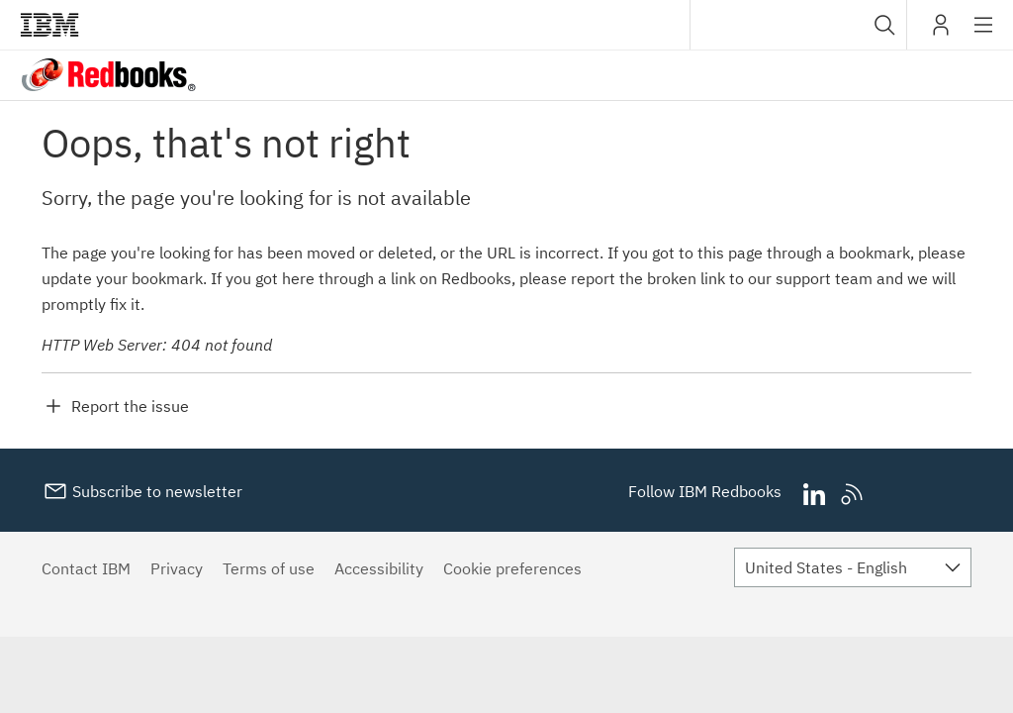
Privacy (176, 568)
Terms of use (269, 568)
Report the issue (130, 406)
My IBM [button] (941, 32)
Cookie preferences (512, 568)
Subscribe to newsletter (155, 491)
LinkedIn (813, 495)
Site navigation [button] (983, 35)
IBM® (49, 25)
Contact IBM (86, 568)
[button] (885, 25)
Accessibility (378, 568)
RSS (852, 495)
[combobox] (798, 25)
